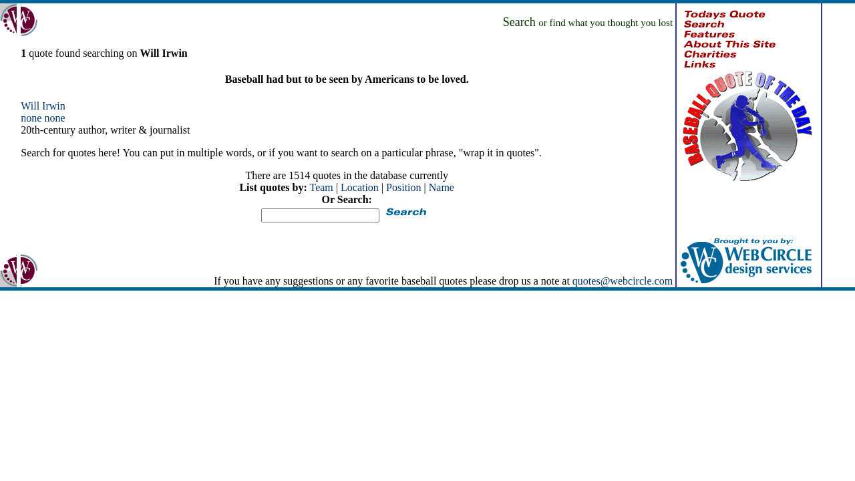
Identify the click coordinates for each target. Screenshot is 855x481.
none (31, 118)
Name (441, 187)
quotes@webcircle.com (622, 281)
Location (360, 187)
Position (403, 187)
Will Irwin (43, 106)
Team (321, 187)
